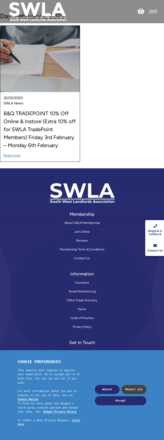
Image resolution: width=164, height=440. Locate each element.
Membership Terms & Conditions (82, 249)
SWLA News (13, 103)
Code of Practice (82, 318)
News (82, 309)
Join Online (82, 232)
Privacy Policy (82, 327)
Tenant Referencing (82, 291)
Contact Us (82, 258)
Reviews (82, 240)
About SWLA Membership (82, 223)
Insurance (82, 282)
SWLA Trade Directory (82, 300)
